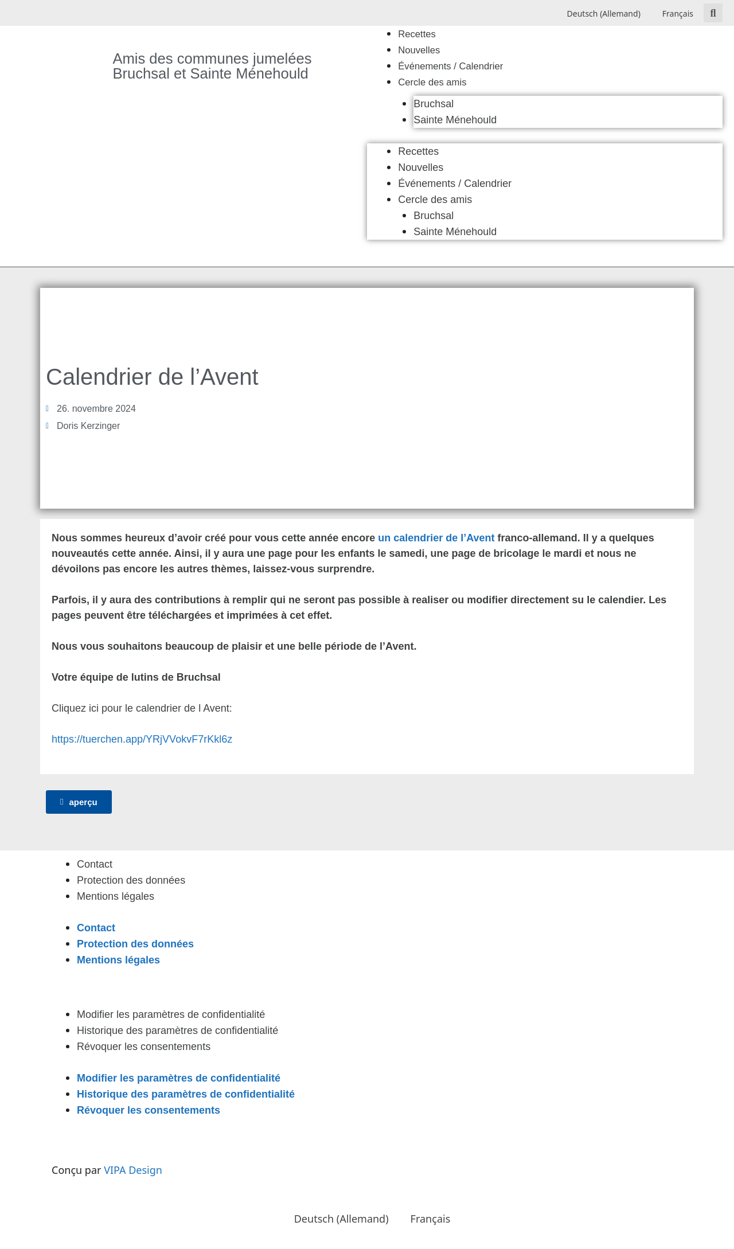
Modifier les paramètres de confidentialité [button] (171, 1014)
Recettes (417, 34)
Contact (94, 864)
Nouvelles (419, 50)
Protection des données (131, 880)
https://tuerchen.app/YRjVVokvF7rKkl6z (142, 739)
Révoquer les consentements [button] (143, 1046)
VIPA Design (133, 1170)
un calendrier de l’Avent (436, 538)
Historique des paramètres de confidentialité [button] (177, 1030)
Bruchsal (433, 104)
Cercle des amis (432, 82)
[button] (713, 12)
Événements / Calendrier (450, 66)
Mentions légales (115, 896)
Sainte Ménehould (455, 120)
